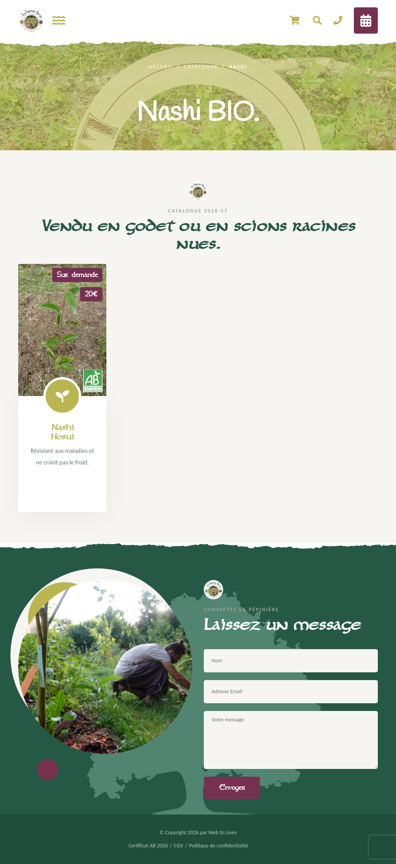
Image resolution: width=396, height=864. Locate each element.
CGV (178, 846)
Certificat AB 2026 (148, 846)
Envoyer (232, 787)
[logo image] (31, 20)
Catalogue (201, 66)
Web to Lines (222, 832)
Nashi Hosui (62, 432)
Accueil (161, 66)
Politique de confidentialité (218, 846)
